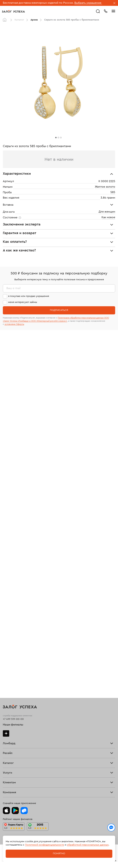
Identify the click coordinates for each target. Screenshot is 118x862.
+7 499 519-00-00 (13, 719)
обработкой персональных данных (88, 845)
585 (112, 192)
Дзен (6, 733)
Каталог (19, 20)
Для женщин (107, 211)
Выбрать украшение (88, 2)
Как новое (108, 217)
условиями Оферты (14, 324)
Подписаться (59, 310)
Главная (5, 20)
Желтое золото (105, 186)
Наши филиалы (13, 724)
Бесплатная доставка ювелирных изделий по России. (38, 2)
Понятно (59, 853)
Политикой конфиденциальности (44, 845)
